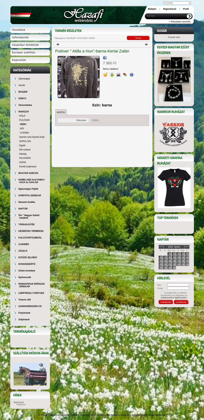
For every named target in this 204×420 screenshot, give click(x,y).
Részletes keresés (80, 415)
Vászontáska (25, 105)
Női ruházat (24, 149)
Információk (103, 415)
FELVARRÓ (25, 158)
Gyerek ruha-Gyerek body (32, 137)
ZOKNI (22, 162)
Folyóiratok (24, 313)
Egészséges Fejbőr (29, 189)
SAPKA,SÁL (25, 141)
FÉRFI (23, 124)
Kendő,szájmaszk (28, 166)
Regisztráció (56, 415)
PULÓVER (83, 38)
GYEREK (24, 133)
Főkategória (59, 38)
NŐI (22, 128)
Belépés (152, 9)
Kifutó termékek (27, 270)
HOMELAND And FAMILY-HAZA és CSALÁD (32, 181)
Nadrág (22, 154)
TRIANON (21, 404)
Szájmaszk (24, 319)
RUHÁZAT (71, 38)
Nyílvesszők (25, 277)
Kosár (66, 415)
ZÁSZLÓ (23, 251)
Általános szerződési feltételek (125, 415)
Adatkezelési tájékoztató (154, 415)
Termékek (43, 415)
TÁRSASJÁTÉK (27, 224)
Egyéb (22, 145)
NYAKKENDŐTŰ (27, 264)
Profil (93, 415)
